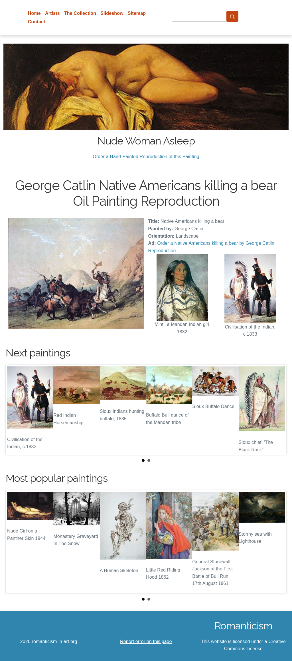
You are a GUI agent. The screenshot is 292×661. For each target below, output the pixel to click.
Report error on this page (146, 641)
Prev (14, 409)
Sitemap (137, 13)
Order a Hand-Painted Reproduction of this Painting (146, 156)
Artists (52, 13)
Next (277, 409)
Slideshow (111, 13)
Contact (36, 21)
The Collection (80, 13)
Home (34, 13)
